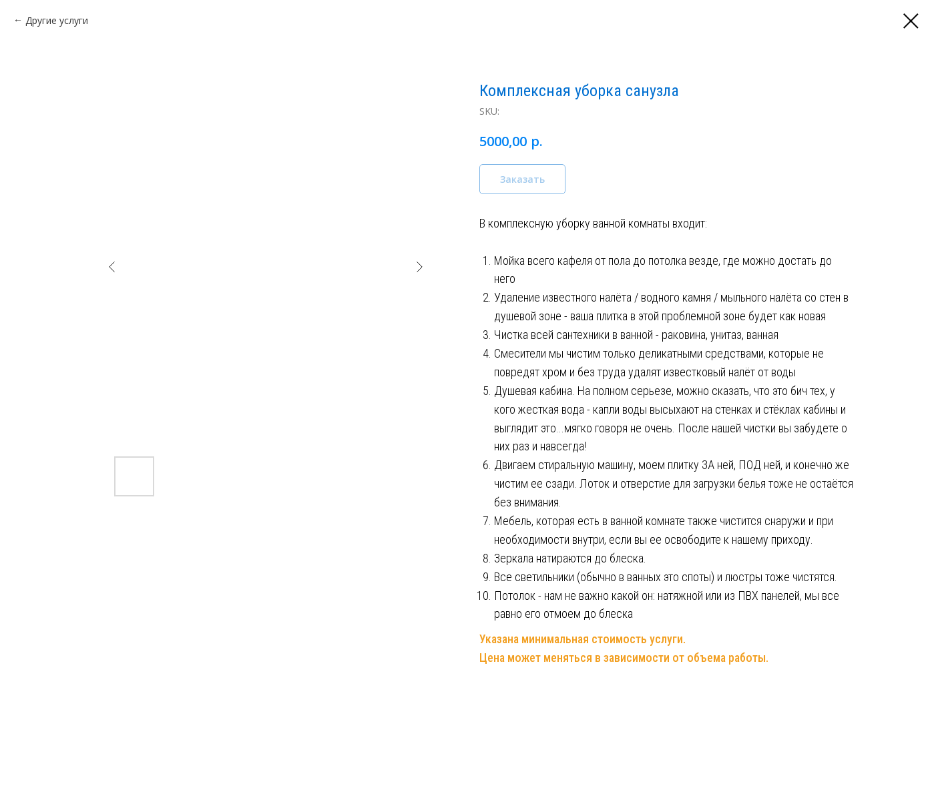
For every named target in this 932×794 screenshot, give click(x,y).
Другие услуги (56, 20)
